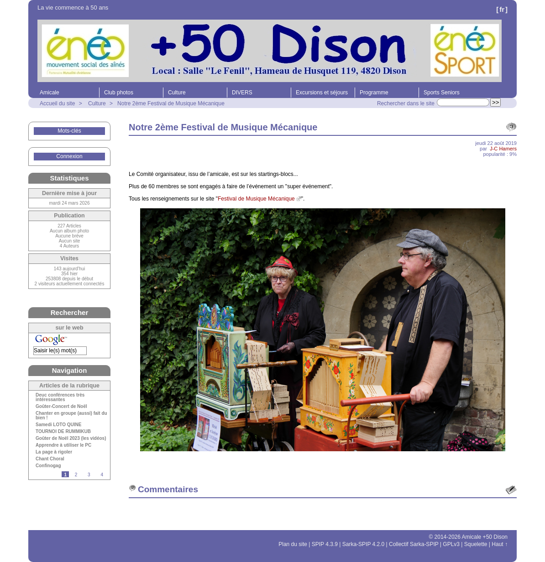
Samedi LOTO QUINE (58, 425)
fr (501, 9)
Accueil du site (57, 103)
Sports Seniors (442, 92)
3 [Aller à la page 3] (89, 474)
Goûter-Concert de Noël (61, 406)
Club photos (118, 92)
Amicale (49, 92)
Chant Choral (50, 459)
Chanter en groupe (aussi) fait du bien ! (71, 415)
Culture (177, 92)
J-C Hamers (503, 148)
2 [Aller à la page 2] (76, 474)
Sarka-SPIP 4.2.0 (363, 544)
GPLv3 (451, 544)
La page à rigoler (54, 452)
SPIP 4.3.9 (325, 544)
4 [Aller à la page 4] (101, 474)
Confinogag (48, 466)
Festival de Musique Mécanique (256, 199)
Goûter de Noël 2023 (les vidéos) (71, 438)
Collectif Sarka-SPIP (414, 544)
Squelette (475, 544)
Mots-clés (69, 131)
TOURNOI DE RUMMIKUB (63, 431)
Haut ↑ (500, 544)
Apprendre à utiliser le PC (63, 445)
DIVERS (242, 92)
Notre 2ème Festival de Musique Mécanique (171, 103)
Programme (374, 92)
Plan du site (292, 544)
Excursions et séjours (322, 92)
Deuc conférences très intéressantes (60, 397)
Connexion (69, 156)
